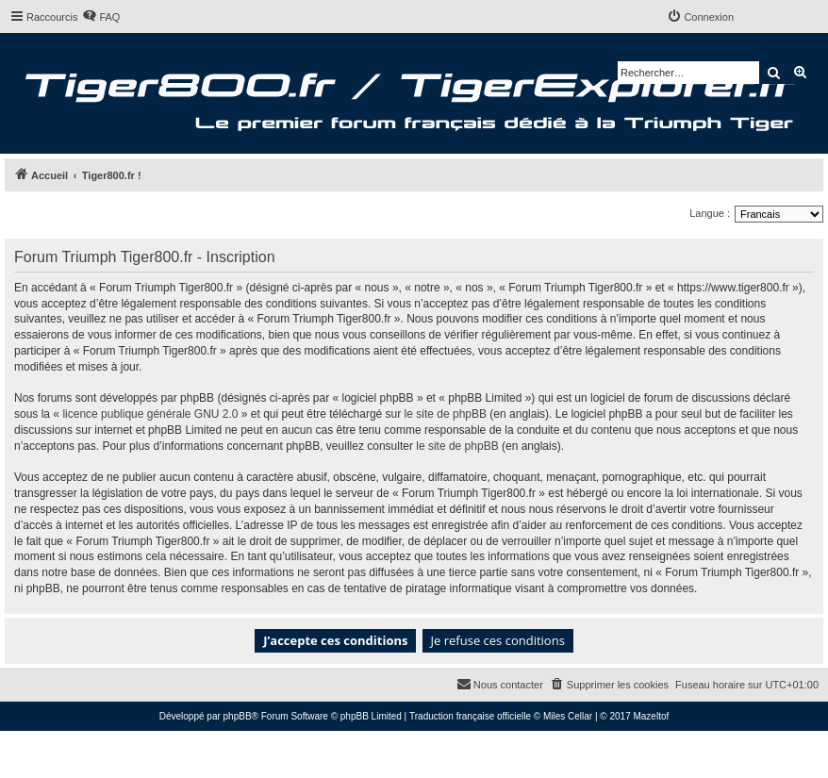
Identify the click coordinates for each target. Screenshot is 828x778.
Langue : (709, 213)
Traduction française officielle (470, 716)
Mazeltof (651, 716)
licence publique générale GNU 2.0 (150, 414)
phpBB (238, 716)
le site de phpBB (446, 414)
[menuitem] (101, 17)
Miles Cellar (567, 716)
